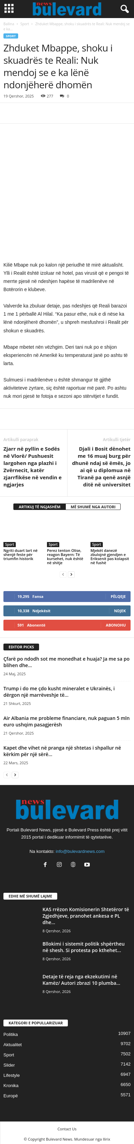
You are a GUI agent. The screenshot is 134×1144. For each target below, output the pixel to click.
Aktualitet (12, 1041)
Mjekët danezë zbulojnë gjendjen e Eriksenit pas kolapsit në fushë (109, 553)
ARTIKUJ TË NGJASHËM (40, 504)
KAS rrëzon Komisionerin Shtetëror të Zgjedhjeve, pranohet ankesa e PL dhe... (85, 913)
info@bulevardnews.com (80, 848)
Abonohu (116, 621)
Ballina (8, 23)
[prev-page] (63, 571)
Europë (10, 1093)
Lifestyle (11, 1072)
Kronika (11, 1082)
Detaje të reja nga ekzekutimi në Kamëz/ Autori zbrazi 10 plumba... (81, 976)
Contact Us (67, 1126)
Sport (25, 23)
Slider (9, 1062)
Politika (10, 1031)
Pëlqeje (118, 593)
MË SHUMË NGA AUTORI (93, 504)
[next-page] (71, 571)
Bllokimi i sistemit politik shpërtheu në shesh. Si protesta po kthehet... (83, 944)
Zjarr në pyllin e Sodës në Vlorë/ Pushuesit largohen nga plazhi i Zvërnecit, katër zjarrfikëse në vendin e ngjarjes (32, 463)
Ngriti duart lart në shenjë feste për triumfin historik (20, 551)
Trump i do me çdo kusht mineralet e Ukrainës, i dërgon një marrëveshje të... (59, 688)
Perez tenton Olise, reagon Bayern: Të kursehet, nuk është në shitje (65, 553)
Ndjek (120, 607)
